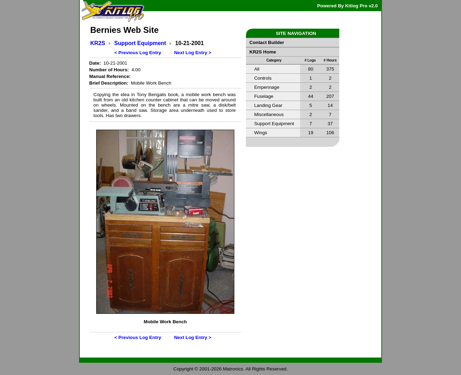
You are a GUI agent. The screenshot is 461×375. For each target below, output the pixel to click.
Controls (263, 78)
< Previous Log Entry (137, 52)
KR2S (97, 43)
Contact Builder (266, 42)
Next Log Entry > (192, 52)
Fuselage (264, 96)
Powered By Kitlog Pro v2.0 (347, 5)
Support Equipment (140, 43)
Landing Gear (268, 105)
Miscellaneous (269, 114)
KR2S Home (262, 52)
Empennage (266, 87)
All (257, 69)
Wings (260, 132)
